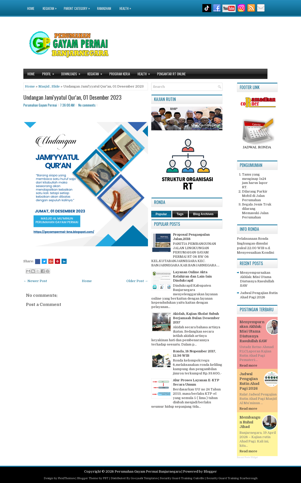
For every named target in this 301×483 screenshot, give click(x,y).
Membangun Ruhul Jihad (249, 422)
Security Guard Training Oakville (182, 478)
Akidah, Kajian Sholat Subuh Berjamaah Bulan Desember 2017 (196, 318)
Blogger (210, 471)
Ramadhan (104, 8)
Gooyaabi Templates (144, 478)
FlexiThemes (66, 478)
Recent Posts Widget (247, 457)
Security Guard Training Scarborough (232, 478)
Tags (180, 214)
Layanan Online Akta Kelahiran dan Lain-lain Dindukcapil (192, 276)
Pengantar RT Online (171, 73)
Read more (248, 365)
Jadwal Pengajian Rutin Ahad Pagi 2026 (259, 295)
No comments (87, 105)
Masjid (43, 86)
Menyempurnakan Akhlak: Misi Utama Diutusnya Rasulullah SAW (257, 279)
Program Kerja (119, 73)
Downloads (72, 72)
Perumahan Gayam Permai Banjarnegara (148, 471)
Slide (56, 86)
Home (30, 8)
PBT (105, 478)
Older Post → (137, 281)
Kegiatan (51, 5)
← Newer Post (35, 281)
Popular (161, 214)
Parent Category (78, 5)
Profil (49, 72)
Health (126, 5)
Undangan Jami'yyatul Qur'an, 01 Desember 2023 (72, 97)
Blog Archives (203, 214)
